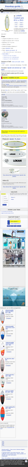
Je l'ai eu (5, 198)
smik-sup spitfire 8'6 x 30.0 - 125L (9, 391)
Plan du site (13, 449)
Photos (16, 22)
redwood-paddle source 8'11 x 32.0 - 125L (10, 327)
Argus (21, 459)
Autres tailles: (5, 53)
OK (26, 461)
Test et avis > (3, 12)
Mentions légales (20, 449)
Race (15, 225)
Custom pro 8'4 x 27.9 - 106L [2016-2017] (11, 57)
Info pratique (8, 458)
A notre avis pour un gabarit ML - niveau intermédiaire (14, 80)
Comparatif (8, 459)
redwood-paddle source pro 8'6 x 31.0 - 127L (10, 344)
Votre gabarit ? (14, 221)
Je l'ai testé (6, 200)
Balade (8, 225)
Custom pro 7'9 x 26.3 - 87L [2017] (9, 55)
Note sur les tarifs (16, 61)
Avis (16, 24)
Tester (16, 26)
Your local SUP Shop (3, 443)
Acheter (21, 24)
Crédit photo (4, 456)
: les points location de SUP (7, 213)
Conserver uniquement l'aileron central (17, 85)
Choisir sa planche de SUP (17, 458)
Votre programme (15, 223)
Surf (12, 225)
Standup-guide (14, 6)
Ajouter (12, 139)
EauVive (19, 225)
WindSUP (8, 48)
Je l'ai (5, 196)
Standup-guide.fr (5, 449)
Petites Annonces (15, 459)
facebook (4, 450)
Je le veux (6, 202)
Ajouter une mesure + (11, 50)
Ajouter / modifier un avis (11, 77)
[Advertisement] (14, 277)
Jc (17, 90)
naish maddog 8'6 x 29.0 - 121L (10, 407)
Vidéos (21, 22)
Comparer (21, 26)
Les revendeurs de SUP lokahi (6, 211)
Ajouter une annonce (14, 68)
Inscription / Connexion (21, 10)
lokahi (7, 12)
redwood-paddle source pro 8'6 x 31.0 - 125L (9, 311)
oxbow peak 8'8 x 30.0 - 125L (10, 375)
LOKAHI (23, 31)
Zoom (17, 139)
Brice (6, 90)
